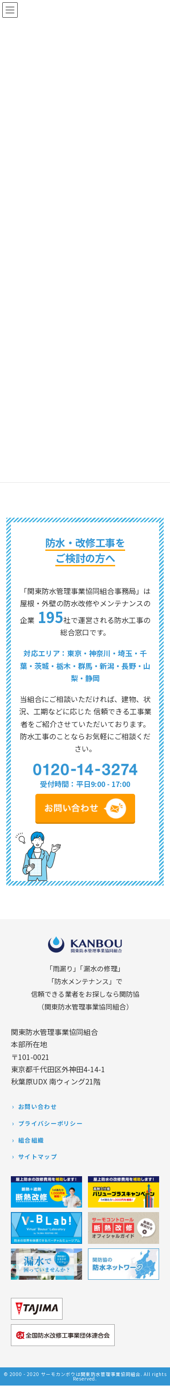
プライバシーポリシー (50, 1123)
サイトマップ (37, 1156)
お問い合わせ (37, 1106)
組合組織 (31, 1140)
